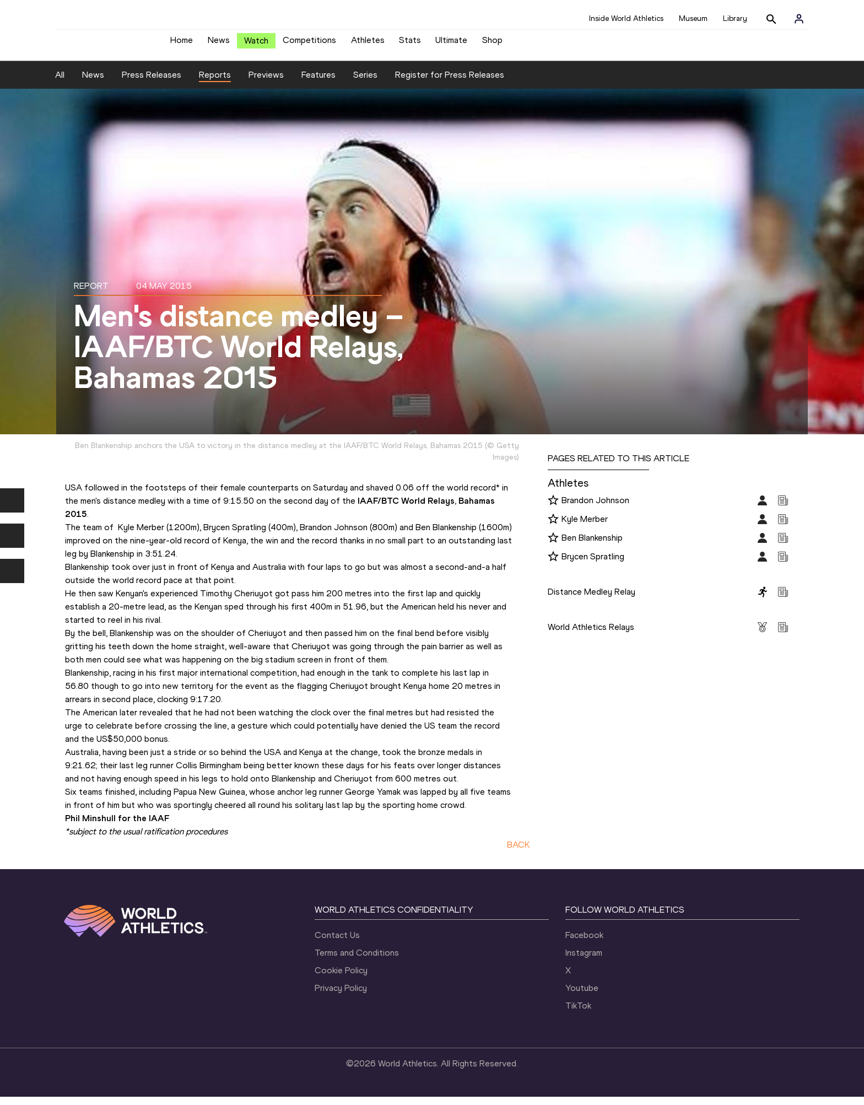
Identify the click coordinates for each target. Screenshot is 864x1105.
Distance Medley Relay (591, 600)
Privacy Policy (341, 996)
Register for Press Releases (449, 83)
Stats (410, 44)
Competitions (309, 44)
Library (735, 18)
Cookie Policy (341, 978)
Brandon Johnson (595, 508)
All (59, 83)
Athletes (368, 44)
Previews (266, 83)
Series (365, 83)
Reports (215, 83)
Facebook (584, 943)
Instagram (583, 961)
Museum (693, 18)
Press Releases (151, 83)
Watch (256, 45)
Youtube (581, 996)
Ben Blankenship (592, 546)
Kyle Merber (584, 527)
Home (181, 44)
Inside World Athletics (626, 18)
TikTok (578, 1014)
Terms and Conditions (357, 961)
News (219, 44)
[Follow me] (553, 509)
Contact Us (337, 943)
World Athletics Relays (591, 635)
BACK (518, 853)
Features (318, 83)
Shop (492, 44)
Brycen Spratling (592, 564)
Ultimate (451, 44)
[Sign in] (799, 18)
